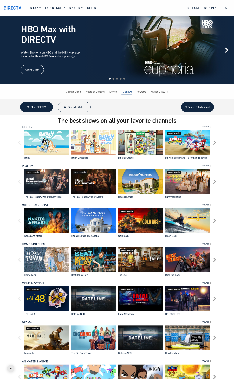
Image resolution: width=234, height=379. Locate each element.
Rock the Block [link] (172, 275)
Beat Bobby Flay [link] (79, 275)
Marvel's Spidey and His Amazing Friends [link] (186, 157)
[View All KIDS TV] (207, 127)
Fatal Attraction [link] (126, 314)
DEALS (91, 8)
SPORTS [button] (76, 8)
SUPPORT (193, 8)
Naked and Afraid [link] (33, 236)
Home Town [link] (30, 275)
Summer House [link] (173, 196)
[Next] (227, 50)
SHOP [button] (35, 8)
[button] (226, 8)
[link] (46, 142)
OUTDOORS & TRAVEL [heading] (36, 205)
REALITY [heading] (27, 166)
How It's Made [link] (172, 353)
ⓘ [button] (72, 56)
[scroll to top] (11, 368)
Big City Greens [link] (125, 157)
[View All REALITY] (207, 166)
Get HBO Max (32, 69)
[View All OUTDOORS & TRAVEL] (207, 205)
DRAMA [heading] (27, 322)
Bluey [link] (27, 157)
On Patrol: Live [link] (172, 314)
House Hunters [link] (125, 196)
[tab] (110, 79)
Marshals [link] (29, 353)
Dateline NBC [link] (78, 314)
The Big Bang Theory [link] (82, 353)
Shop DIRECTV (36, 107)
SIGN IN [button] (210, 8)
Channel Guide (73, 91)
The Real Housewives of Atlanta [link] (87, 196)
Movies (113, 91)
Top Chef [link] (122, 275)
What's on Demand (95, 91)
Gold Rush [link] (123, 236)
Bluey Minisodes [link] (79, 157)
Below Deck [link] (171, 236)
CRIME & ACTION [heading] (33, 283)
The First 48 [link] (30, 314)
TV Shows (126, 91)
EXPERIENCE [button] (55, 8)
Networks (141, 91)
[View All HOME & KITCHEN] (207, 244)
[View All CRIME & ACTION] (207, 283)
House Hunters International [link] (85, 236)
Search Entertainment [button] (197, 107)
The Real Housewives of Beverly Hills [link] (42, 196)
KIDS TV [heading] (27, 127)
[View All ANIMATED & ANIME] (207, 361)
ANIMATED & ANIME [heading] (35, 361)
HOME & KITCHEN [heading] (33, 244)
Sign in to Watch (74, 107)
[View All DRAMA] (207, 322)
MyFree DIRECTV (159, 91)
